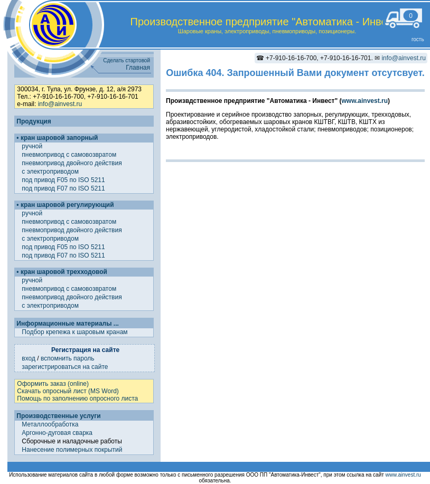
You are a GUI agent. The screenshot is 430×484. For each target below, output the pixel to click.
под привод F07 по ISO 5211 (64, 188)
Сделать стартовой (126, 60)
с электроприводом (51, 171)
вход (28, 358)
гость (418, 39)
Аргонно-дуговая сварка (57, 432)
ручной (33, 146)
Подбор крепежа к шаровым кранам (74, 332)
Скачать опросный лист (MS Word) (67, 391)
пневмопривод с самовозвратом (70, 154)
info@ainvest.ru (403, 58)
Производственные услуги (58, 416)
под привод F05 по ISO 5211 (64, 180)
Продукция (33, 121)
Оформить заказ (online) (53, 383)
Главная (138, 67)
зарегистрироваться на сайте (65, 367)
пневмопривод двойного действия (73, 163)
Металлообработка (50, 424)
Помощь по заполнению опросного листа (77, 398)
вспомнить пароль (68, 358)
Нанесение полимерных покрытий (72, 449)
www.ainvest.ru (364, 101)
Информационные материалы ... (67, 323)
